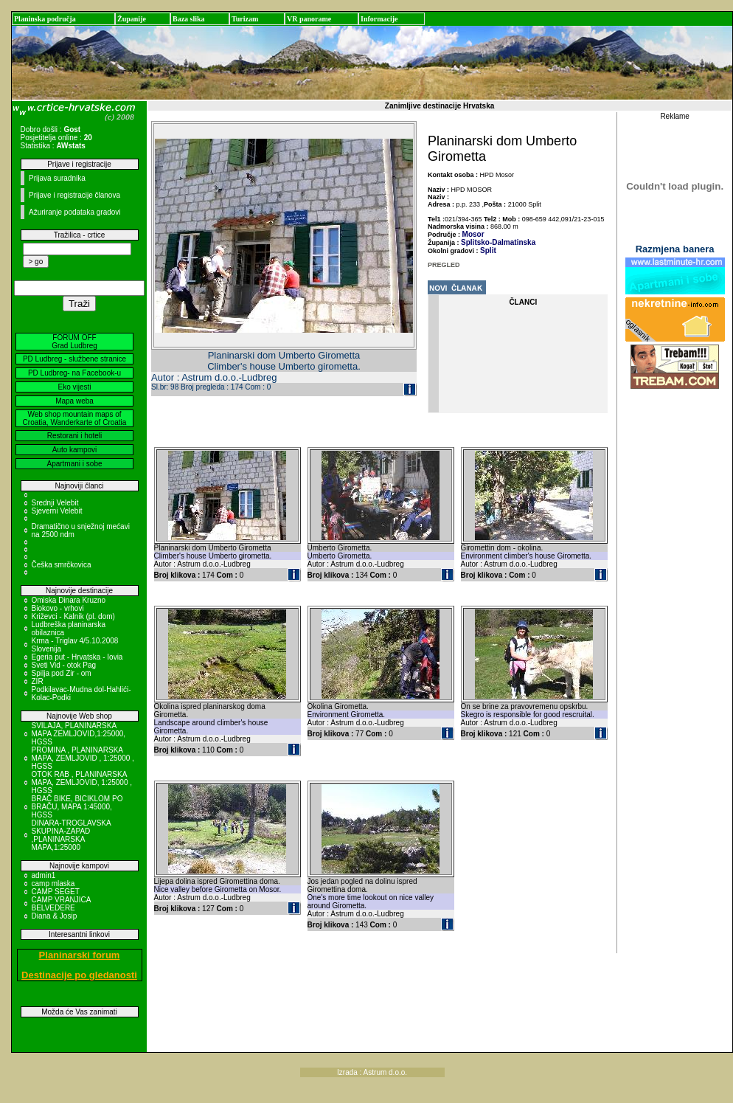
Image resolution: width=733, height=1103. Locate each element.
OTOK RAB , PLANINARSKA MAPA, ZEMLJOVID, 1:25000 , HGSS (82, 782)
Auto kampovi (74, 450)
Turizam (245, 19)
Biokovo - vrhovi (58, 608)
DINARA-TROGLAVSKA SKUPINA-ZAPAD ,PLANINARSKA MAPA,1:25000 (71, 835)
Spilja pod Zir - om (61, 673)
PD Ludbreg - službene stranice (74, 359)
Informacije (379, 19)
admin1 (44, 875)
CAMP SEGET (56, 892)
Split (488, 250)
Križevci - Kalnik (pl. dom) (73, 616)
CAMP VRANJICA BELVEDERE (61, 904)
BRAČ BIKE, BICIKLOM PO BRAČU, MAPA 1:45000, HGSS (77, 807)
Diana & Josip (54, 916)
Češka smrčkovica (61, 565)
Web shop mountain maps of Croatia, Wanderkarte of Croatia (75, 418)
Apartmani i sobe (74, 464)
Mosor (473, 234)
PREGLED (444, 265)
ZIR (38, 681)
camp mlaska (53, 883)
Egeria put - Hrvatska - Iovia (77, 657)
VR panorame (309, 19)
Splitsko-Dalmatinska (498, 242)
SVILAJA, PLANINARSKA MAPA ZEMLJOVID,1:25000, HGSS (79, 734)
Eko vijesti (74, 387)
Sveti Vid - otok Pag (64, 665)
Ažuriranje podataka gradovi (75, 212)
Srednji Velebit (55, 503)
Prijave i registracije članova (74, 195)
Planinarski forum (79, 955)
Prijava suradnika (57, 178)
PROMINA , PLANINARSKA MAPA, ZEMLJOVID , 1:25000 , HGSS (83, 758)
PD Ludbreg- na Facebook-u (74, 373)
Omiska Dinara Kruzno (69, 600)
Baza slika (189, 19)
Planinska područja (45, 19)
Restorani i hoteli (74, 436)
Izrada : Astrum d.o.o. (372, 1072)
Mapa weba (74, 401)
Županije (131, 19)
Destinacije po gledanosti (79, 975)
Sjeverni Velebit (57, 511)
